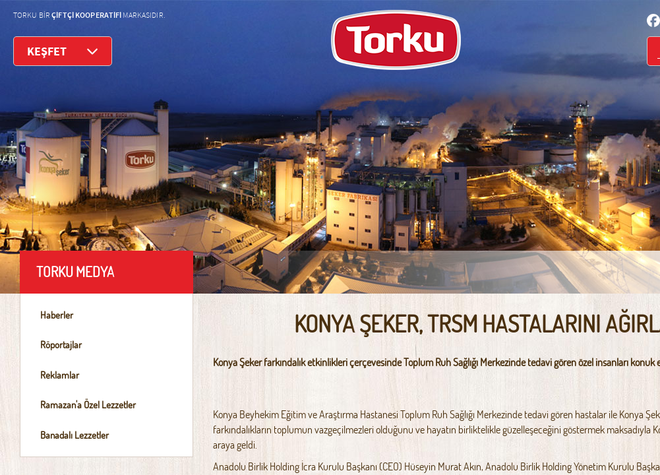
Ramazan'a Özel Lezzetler (88, 404)
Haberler (56, 315)
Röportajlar (61, 344)
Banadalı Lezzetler (74, 435)
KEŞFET (62, 51)
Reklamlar (59, 375)
